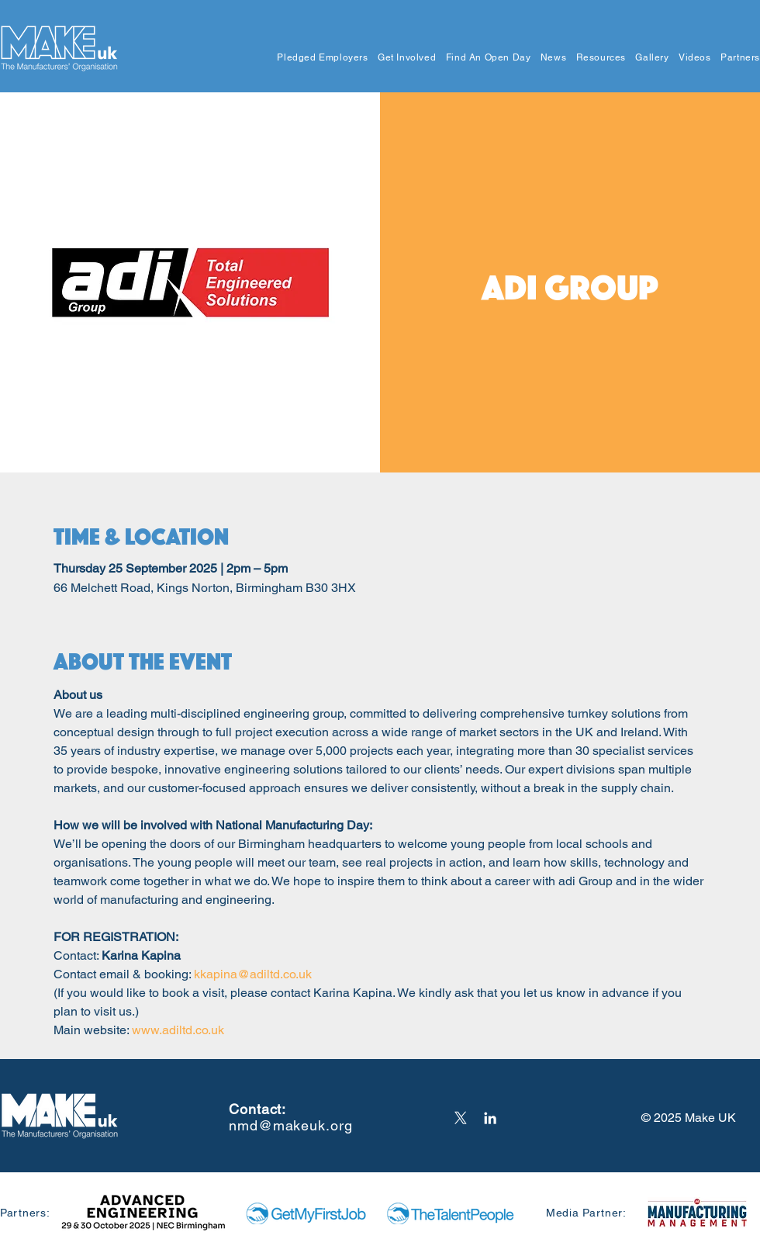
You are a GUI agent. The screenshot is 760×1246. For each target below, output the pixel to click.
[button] (318, 58)
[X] (460, 1118)
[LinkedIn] (490, 1118)
